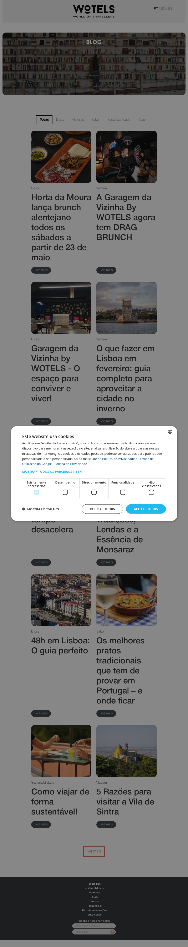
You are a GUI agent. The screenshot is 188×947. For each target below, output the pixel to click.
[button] (94, 471)
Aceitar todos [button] (146, 509)
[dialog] (94, 473)
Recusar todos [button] (102, 509)
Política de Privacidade (70, 464)
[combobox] (170, 432)
